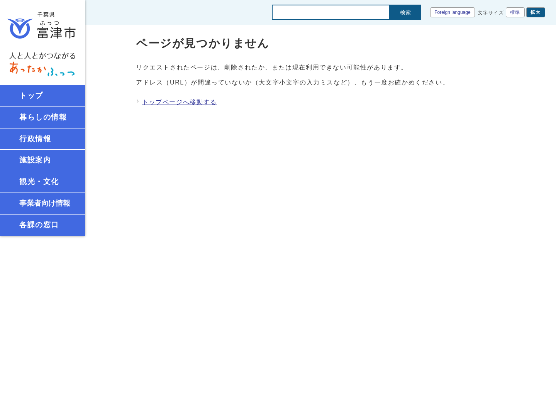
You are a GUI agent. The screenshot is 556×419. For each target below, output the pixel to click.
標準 (515, 12)
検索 (405, 12)
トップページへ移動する (179, 102)
